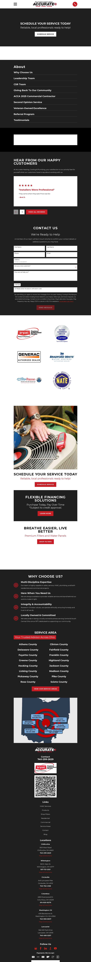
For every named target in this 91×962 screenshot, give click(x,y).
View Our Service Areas (45, 689)
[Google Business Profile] (35, 948)
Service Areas (45, 826)
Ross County (28, 681)
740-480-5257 (45, 935)
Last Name (50, 247)
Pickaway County (28, 676)
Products (45, 810)
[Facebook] (40, 948)
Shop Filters (45, 542)
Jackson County (58, 665)
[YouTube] (55, 948)
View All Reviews (36, 212)
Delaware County (28, 649)
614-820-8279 (45, 902)
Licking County (28, 671)
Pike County (59, 676)
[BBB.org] (50, 948)
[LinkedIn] (45, 948)
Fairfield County (58, 649)
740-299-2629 (45, 759)
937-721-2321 (45, 869)
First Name (17, 247)
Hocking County (28, 665)
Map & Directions (45, 856)
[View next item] (22, 212)
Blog (45, 834)
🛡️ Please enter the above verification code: (28, 288)
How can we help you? (21, 272)
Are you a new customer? (22, 266)
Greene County (28, 660)
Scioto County (59, 681)
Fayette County (28, 655)
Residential (45, 818)
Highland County (59, 660)
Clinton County (59, 644)
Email (48, 253)
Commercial (45, 822)
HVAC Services (45, 806)
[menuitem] (45, 73)
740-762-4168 (45, 886)
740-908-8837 (45, 919)
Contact (45, 830)
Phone (16, 253)
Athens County (28, 644)
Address (16, 259)
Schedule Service (45, 34)
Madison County (59, 671)
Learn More (45, 513)
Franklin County (58, 655)
